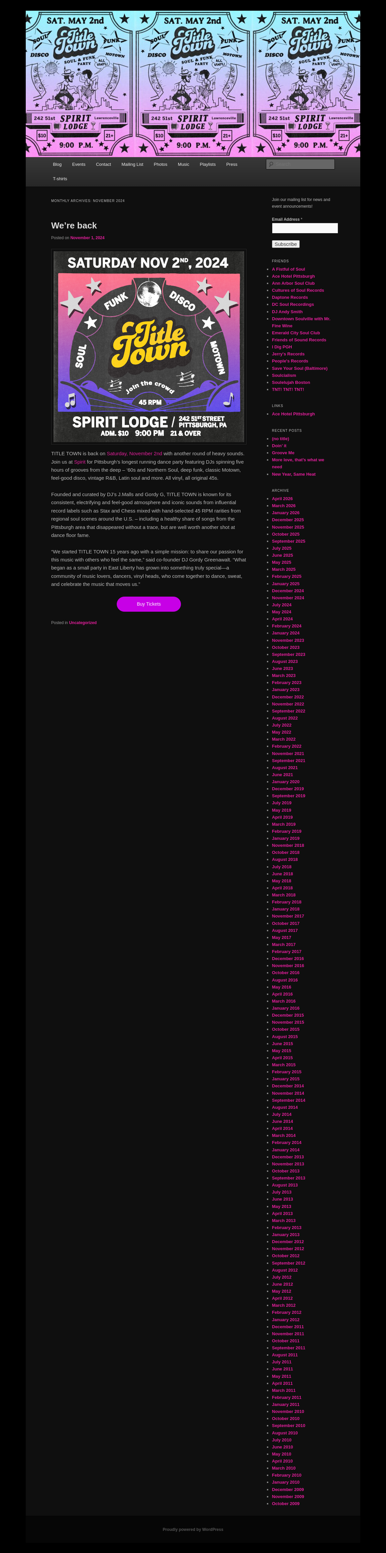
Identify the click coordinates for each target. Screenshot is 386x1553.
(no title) (280, 438)
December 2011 (288, 1326)
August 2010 (285, 1432)
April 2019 (282, 817)
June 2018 (282, 873)
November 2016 (288, 965)
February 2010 (286, 1475)
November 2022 (288, 703)
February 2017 (286, 951)
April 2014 (282, 1128)
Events (79, 164)
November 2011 (288, 1333)
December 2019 (288, 788)
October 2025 (285, 534)
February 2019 (286, 831)
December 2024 (288, 590)
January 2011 (285, 1404)
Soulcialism (284, 375)
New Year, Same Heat (294, 474)
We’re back (74, 225)
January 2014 (285, 1149)
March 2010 (284, 1468)
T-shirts (60, 178)
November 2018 (288, 845)
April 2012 (282, 1298)
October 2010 (285, 1418)
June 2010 (282, 1446)
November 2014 (288, 1093)
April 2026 (282, 498)
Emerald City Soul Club (296, 332)
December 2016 (288, 958)
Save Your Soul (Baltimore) (299, 368)
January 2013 (285, 1234)
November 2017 (288, 916)
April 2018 (282, 887)
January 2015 (285, 1078)
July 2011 (282, 1361)
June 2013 (282, 1199)
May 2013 (281, 1206)
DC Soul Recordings (293, 304)
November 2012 (288, 1248)
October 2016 (285, 972)
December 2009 (288, 1489)
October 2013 (285, 1170)
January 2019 (285, 838)
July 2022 (282, 725)
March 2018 (284, 894)
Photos (160, 164)
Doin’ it (279, 445)
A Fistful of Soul (288, 269)
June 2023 (282, 668)
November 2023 (288, 640)
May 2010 (281, 1454)
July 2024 (282, 604)
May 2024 (281, 611)
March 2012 (284, 1305)
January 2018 (285, 908)
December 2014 (288, 1085)
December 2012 (288, 1241)
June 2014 (282, 1121)
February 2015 (286, 1071)
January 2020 (285, 781)
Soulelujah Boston (291, 382)
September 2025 (288, 541)
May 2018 (281, 880)
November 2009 (288, 1496)
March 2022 (284, 739)
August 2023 (285, 661)
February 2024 (286, 625)
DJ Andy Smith (287, 311)
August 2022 (285, 718)
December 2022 (288, 696)
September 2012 (288, 1263)
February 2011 (286, 1397)
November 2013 (288, 1163)
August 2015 (285, 1036)
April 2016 (282, 994)
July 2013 (282, 1192)
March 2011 (284, 1390)
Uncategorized (83, 622)
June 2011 (282, 1368)
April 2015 (282, 1057)
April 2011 (282, 1383)
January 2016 (285, 1008)
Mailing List (132, 164)
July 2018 (282, 866)
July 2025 (282, 548)
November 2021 (288, 753)
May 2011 (281, 1376)
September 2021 (288, 760)
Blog (57, 164)
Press (231, 164)
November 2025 (288, 527)
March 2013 (284, 1220)
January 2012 (285, 1319)
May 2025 (281, 562)
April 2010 (282, 1461)
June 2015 (282, 1043)
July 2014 (282, 1114)
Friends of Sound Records (299, 339)
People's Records (290, 360)
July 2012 (282, 1277)
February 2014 (286, 1142)
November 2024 (288, 597)
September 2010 (288, 1425)
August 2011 (285, 1354)
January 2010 (285, 1482)
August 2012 (285, 1270)
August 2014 (285, 1107)
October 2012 (285, 1255)
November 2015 (288, 1022)
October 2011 (285, 1340)
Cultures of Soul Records (298, 290)
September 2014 (288, 1100)
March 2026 (284, 505)
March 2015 (284, 1064)
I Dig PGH (282, 346)
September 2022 (288, 711)
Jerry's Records (288, 353)
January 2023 (285, 689)
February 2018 (286, 901)
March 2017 (284, 944)
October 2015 (285, 1029)
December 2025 (288, 519)
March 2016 (284, 1001)
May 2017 (281, 937)
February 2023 (286, 682)
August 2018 (285, 859)
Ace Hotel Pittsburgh (293, 276)
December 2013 (288, 1156)
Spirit (79, 462)
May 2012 (281, 1291)
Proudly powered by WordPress (193, 1529)
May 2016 (281, 987)
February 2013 (286, 1227)
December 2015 (288, 1015)
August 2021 (285, 767)
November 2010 (288, 1411)
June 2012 (282, 1284)
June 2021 (282, 774)
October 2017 (285, 923)
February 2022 (286, 746)
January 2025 (285, 583)
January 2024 (285, 632)
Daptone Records (290, 297)
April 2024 (282, 618)
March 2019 (284, 824)
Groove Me (283, 452)
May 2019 (281, 810)
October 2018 (285, 852)
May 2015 (281, 1050)
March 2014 (284, 1135)
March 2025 (284, 569)
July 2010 (282, 1439)
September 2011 (288, 1347)
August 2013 (285, 1185)
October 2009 (285, 1503)
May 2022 (281, 732)
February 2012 (286, 1312)
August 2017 (285, 930)
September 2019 (288, 795)
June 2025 (282, 555)
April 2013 (282, 1213)
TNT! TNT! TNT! (288, 389)
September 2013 (288, 1177)
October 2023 (285, 647)
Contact (103, 164)
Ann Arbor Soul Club (293, 283)
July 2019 (282, 802)
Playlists (208, 164)
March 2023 (284, 675)
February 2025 (286, 576)
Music (183, 164)
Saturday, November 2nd (134, 453)
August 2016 (285, 980)
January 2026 (285, 512)
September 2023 (288, 654)
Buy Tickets (149, 604)
